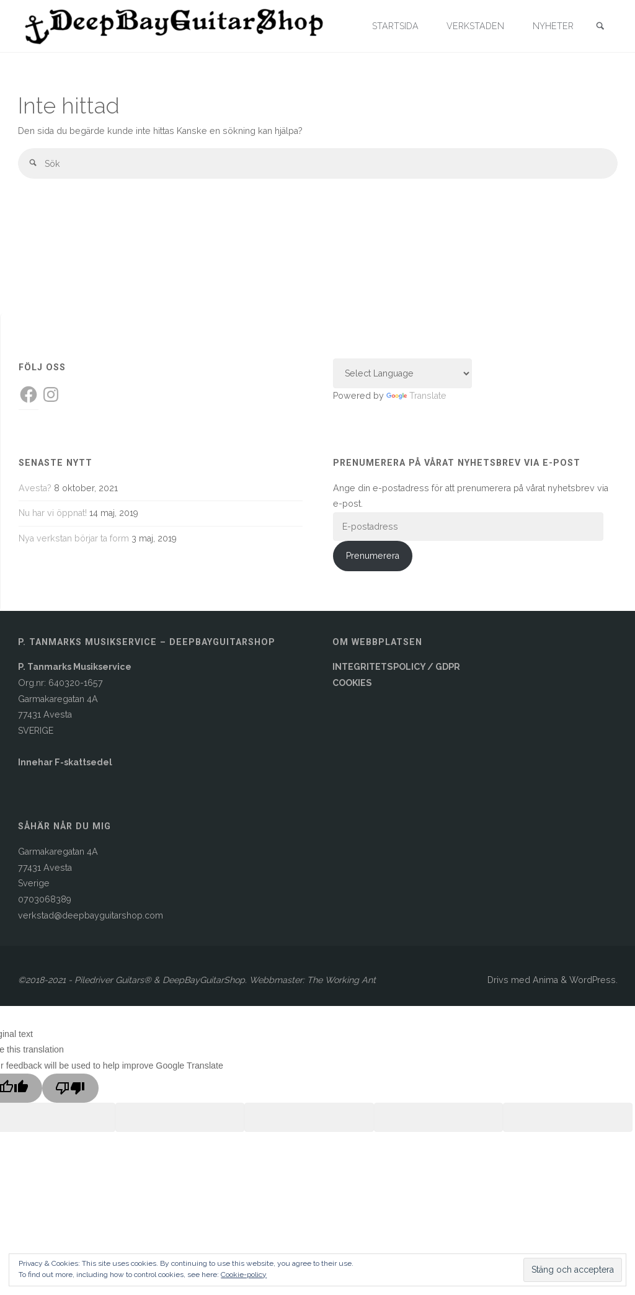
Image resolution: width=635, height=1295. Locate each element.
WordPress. (593, 980)
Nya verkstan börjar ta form (74, 538)
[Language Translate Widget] (403, 373)
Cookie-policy (244, 1274)
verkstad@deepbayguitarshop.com (90, 915)
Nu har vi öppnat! (53, 513)
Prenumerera (372, 556)
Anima (544, 980)
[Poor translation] (70, 1088)
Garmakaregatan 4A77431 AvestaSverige (58, 867)
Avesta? (35, 488)
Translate (416, 396)
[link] (600, 27)
